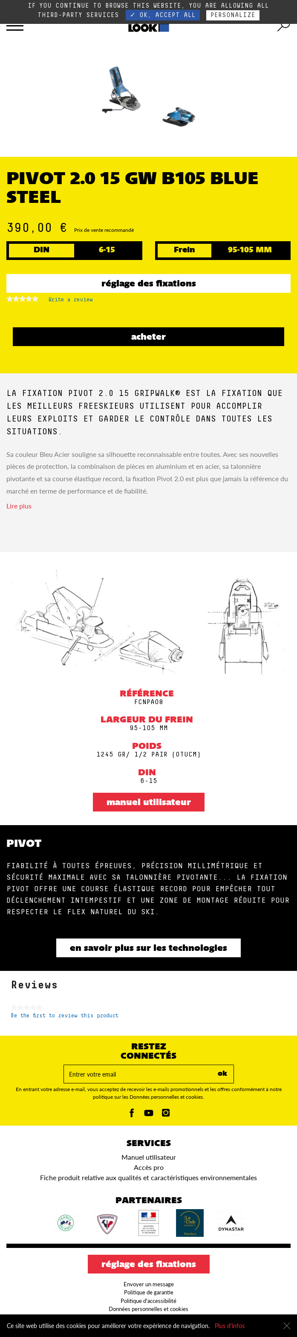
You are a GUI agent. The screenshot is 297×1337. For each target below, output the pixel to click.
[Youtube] (149, 1115)
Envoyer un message (149, 1284)
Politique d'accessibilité (148, 1300)
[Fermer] (286, 1326)
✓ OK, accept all (163, 15)
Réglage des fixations (148, 284)
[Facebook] (132, 1115)
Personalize (232, 15)
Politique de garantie (148, 1292)
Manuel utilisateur (149, 803)
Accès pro (149, 1167)
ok (222, 1074)
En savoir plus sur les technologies (148, 948)
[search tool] (284, 25)
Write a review (71, 301)
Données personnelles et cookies (148, 1308)
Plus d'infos (230, 1325)
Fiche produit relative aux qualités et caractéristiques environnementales (148, 1177)
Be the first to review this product (64, 1016)
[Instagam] (166, 1115)
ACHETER (148, 337)
